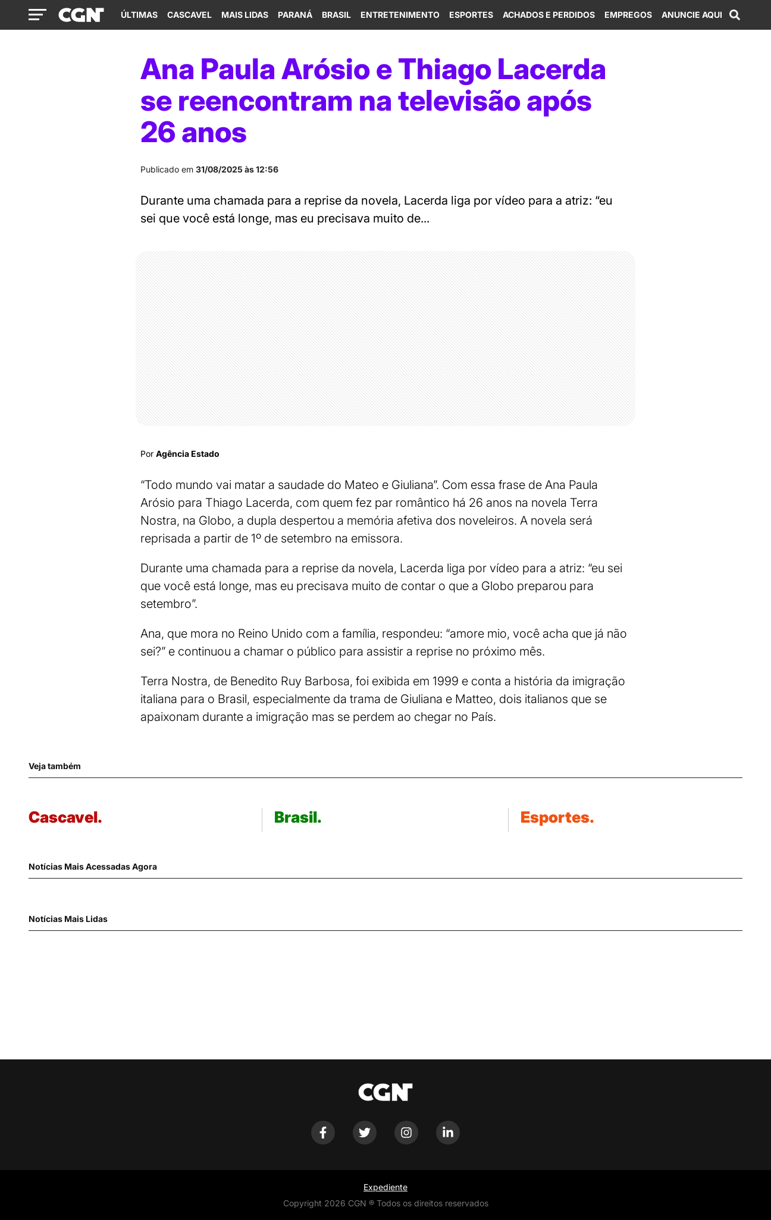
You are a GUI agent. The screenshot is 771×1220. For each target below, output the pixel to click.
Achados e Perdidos (549, 15)
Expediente (385, 1187)
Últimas (139, 15)
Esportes (471, 15)
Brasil (336, 15)
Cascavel (189, 15)
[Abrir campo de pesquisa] (734, 15)
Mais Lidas (244, 15)
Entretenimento (400, 15)
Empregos (628, 15)
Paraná (295, 15)
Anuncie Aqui (692, 15)
